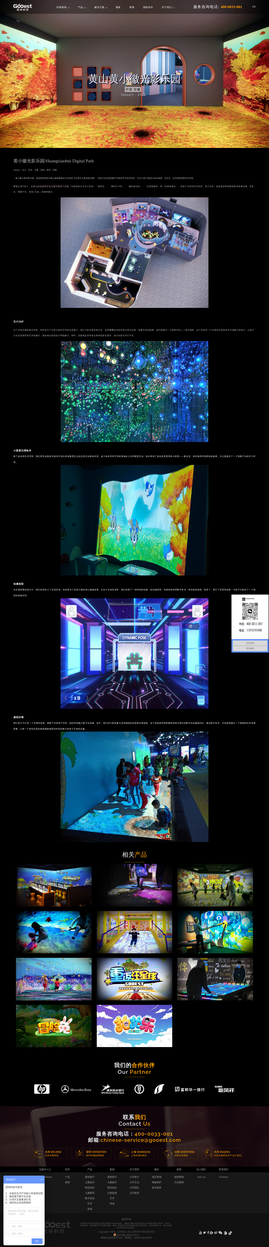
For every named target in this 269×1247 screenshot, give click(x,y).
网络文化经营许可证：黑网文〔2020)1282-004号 (126, 1238)
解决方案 (101, 7)
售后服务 (156, 1187)
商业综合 (90, 1187)
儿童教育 (90, 1193)
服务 (118, 7)
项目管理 (156, 1177)
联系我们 (224, 1169)
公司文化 (134, 1182)
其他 (89, 1209)
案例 (67, 1182)
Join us (201, 1177)
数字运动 (90, 1198)
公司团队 (134, 1187)
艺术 (89, 1203)
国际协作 (148, 7)
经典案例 (63, 7)
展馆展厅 (90, 1177)
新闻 (131, 7)
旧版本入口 (45, 1169)
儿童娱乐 (90, 1182)
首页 (67, 1169)
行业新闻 (179, 1182)
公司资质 (134, 1193)
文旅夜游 (112, 1193)
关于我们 (168, 7)
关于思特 (134, 1169)
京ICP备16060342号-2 (128, 1235)
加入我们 (201, 1169)
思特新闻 (179, 1177)
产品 (82, 7)
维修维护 (156, 1182)
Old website (45, 1177)
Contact (223, 1177)
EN (254, 6)
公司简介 (134, 1177)
